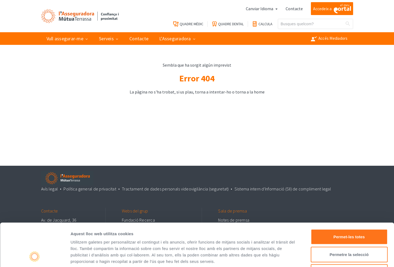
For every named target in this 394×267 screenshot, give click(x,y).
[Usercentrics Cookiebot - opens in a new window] (34, 256)
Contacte (294, 8)
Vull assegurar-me (65, 38)
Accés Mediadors (329, 39)
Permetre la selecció (348, 214)
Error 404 (197, 78)
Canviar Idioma (260, 8)
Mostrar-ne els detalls (310, 256)
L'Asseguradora (175, 38)
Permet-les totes (349, 196)
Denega (349, 231)
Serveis (106, 38)
